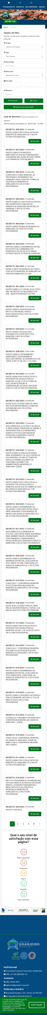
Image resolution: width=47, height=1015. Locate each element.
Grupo (7, 43)
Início (6, 27)
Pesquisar (13, 101)
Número (8, 90)
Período (8, 81)
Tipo (6, 52)
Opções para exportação (24, 107)
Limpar (33, 101)
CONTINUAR (36, 1005)
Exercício (8, 71)
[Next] (34, 824)
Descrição (9, 62)
